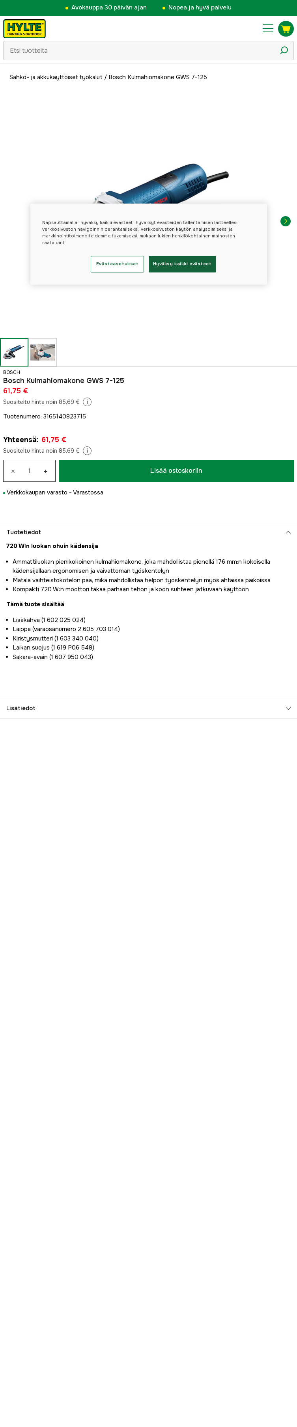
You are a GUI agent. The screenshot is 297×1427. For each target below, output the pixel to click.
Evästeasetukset (117, 264)
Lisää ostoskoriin (176, 470)
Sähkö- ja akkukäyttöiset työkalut (56, 77)
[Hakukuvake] (284, 50)
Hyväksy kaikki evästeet (182, 264)
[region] (148, 244)
